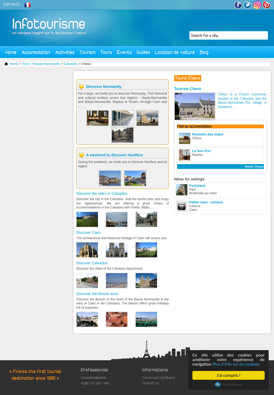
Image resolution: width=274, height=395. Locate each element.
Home (11, 52)
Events (124, 52)
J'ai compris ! (228, 375)
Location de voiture (175, 52)
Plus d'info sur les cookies (235, 364)
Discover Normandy (103, 86)
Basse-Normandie (47, 64)
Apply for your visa (95, 383)
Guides (143, 52)
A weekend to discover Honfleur (114, 155)
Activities (64, 52)
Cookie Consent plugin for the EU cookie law (228, 385)
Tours (106, 52)
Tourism (87, 52)
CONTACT (11, 4)
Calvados (70, 64)
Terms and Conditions (158, 377)
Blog (204, 52)
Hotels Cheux (254, 166)
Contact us (150, 383)
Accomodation (36, 52)
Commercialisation (93, 377)
